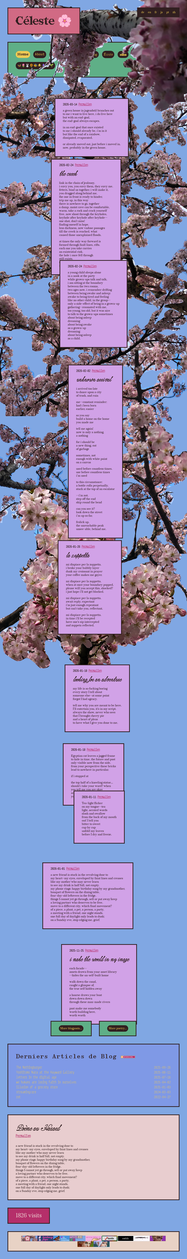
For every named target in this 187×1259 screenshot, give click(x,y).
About (40, 54)
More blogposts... (71, 1028)
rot (93, 1097)
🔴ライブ (140, 54)
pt (167, 12)
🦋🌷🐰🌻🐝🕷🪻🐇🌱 (35, 65)
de (142, 12)
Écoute (108, 54)
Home (22, 54)
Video (123, 54)
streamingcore (93, 1092)
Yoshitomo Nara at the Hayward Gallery (93, 1072)
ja (162, 12)
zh (174, 12)
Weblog (92, 54)
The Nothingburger (93, 1067)
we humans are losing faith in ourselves (93, 1082)
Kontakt (58, 54)
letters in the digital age (93, 1077)
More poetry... (118, 1028)
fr (156, 12)
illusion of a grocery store (93, 1087)
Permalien (85, 104)
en (149, 12)
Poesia (76, 54)
